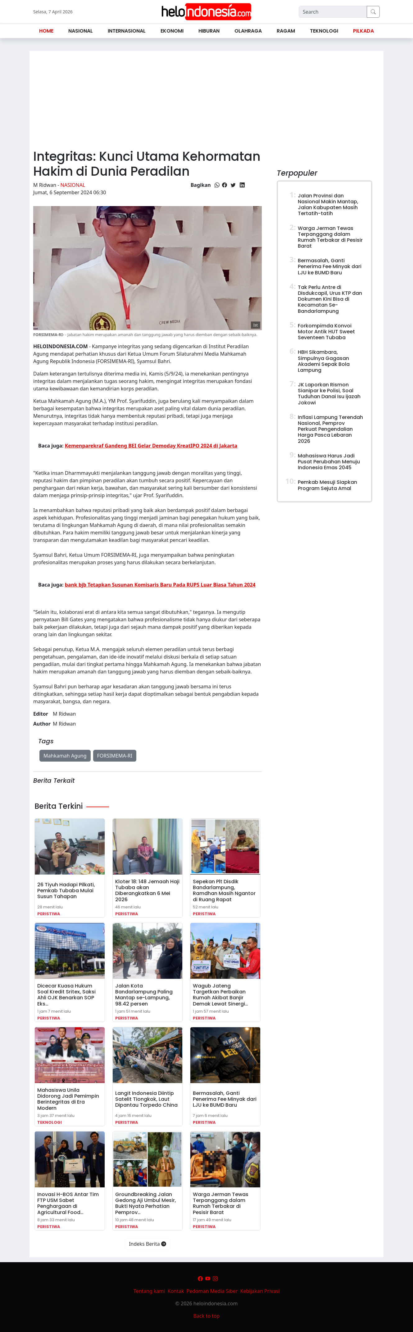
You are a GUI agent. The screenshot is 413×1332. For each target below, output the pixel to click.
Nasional (73, 185)
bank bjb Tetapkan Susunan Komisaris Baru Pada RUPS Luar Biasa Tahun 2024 (160, 584)
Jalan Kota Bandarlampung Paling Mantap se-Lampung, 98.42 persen (144, 994)
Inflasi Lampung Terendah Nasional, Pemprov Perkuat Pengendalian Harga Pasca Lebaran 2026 (330, 429)
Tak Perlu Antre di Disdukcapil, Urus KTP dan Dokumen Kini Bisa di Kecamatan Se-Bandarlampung (330, 299)
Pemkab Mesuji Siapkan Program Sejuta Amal (327, 485)
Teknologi (49, 1122)
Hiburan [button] (209, 30)
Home (46, 30)
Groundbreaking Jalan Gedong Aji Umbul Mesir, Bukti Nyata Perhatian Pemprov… (145, 1203)
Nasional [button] (80, 30)
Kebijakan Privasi (260, 1291)
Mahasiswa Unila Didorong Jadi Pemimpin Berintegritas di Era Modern (68, 1099)
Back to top (206, 1315)
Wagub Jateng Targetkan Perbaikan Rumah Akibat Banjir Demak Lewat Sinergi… (220, 994)
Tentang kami (149, 1291)
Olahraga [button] (248, 30)
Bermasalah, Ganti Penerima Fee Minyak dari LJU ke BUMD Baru (224, 1099)
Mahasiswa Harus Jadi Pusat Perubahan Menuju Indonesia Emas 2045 (329, 461)
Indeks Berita (147, 1243)
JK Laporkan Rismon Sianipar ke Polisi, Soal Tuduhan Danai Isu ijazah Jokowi (329, 393)
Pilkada (363, 30)
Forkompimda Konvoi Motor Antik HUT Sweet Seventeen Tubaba (326, 331)
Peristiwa (48, 913)
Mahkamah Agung (65, 755)
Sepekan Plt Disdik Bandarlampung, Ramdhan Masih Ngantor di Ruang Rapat (224, 890)
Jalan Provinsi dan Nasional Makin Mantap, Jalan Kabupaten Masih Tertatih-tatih (328, 204)
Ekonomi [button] (172, 30)
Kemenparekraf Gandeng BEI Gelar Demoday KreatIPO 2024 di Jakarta (151, 445)
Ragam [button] (286, 30)
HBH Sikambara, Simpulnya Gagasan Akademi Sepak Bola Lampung (324, 361)
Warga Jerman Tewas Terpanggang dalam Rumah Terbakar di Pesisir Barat (220, 1203)
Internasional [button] (127, 30)
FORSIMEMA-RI (115, 755)
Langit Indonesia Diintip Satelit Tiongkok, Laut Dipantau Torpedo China (146, 1099)
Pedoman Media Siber (212, 1291)
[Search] (333, 12)
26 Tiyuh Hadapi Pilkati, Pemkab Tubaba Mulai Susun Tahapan (66, 890)
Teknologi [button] (324, 30)
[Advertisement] (206, 97)
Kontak (176, 1291)
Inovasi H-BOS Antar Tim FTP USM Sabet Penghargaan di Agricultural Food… (68, 1203)
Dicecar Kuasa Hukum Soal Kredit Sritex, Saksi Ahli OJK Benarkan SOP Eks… (66, 994)
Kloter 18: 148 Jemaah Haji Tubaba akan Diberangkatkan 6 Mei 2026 (147, 890)
